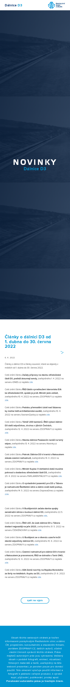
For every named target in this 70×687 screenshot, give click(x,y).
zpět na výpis (35, 600)
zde (6, 400)
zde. (31, 382)
